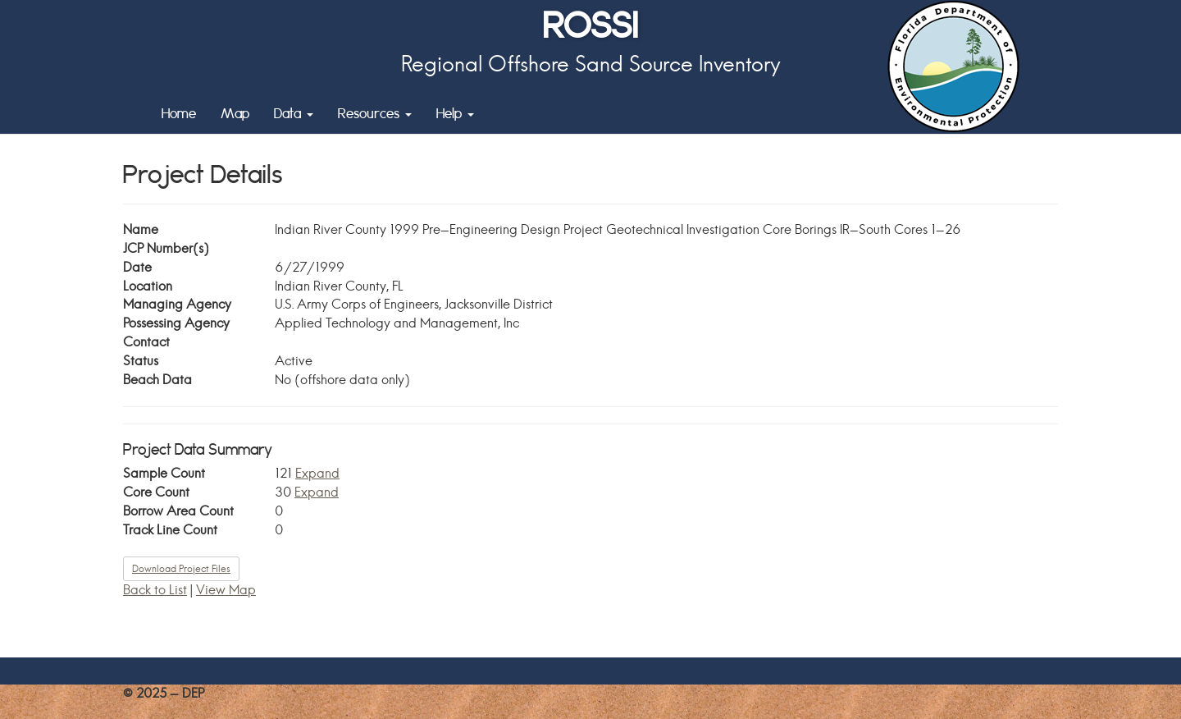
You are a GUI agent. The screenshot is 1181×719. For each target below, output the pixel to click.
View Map (226, 590)
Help (455, 112)
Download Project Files (181, 568)
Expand (317, 473)
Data (293, 112)
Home (179, 112)
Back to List (155, 590)
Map (235, 112)
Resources (375, 112)
